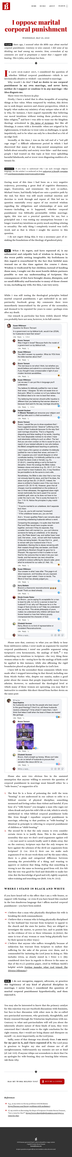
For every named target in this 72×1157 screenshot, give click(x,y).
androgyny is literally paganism (55, 171)
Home (34, 6)
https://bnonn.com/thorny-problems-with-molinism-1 (29, 1106)
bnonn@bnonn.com (36, 1146)
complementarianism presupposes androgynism (26, 174)
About (52, 6)
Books (43, 6)
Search (63, 6)
